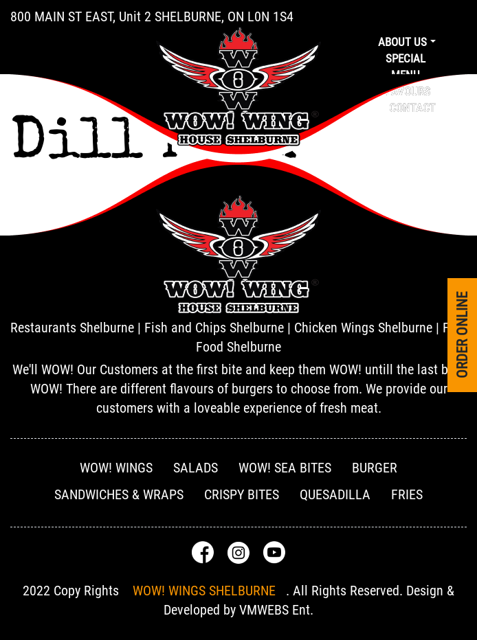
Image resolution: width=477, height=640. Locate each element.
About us (402, 42)
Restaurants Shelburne (72, 327)
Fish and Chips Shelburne (214, 327)
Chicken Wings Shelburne (363, 327)
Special (405, 58)
